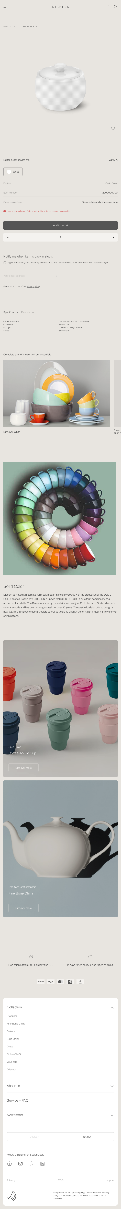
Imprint (110, 1180)
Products (12, 1016)
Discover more (23, 768)
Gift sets (11, 1069)
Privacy (11, 1180)
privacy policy (33, 287)
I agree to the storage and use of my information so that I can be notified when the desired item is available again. (58, 263)
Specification (10, 312)
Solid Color (13, 1039)
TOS (60, 1180)
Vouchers (12, 1061)
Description (27, 312)
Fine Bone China (16, 1023)
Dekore (11, 1031)
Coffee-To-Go (14, 1054)
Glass (10, 1046)
